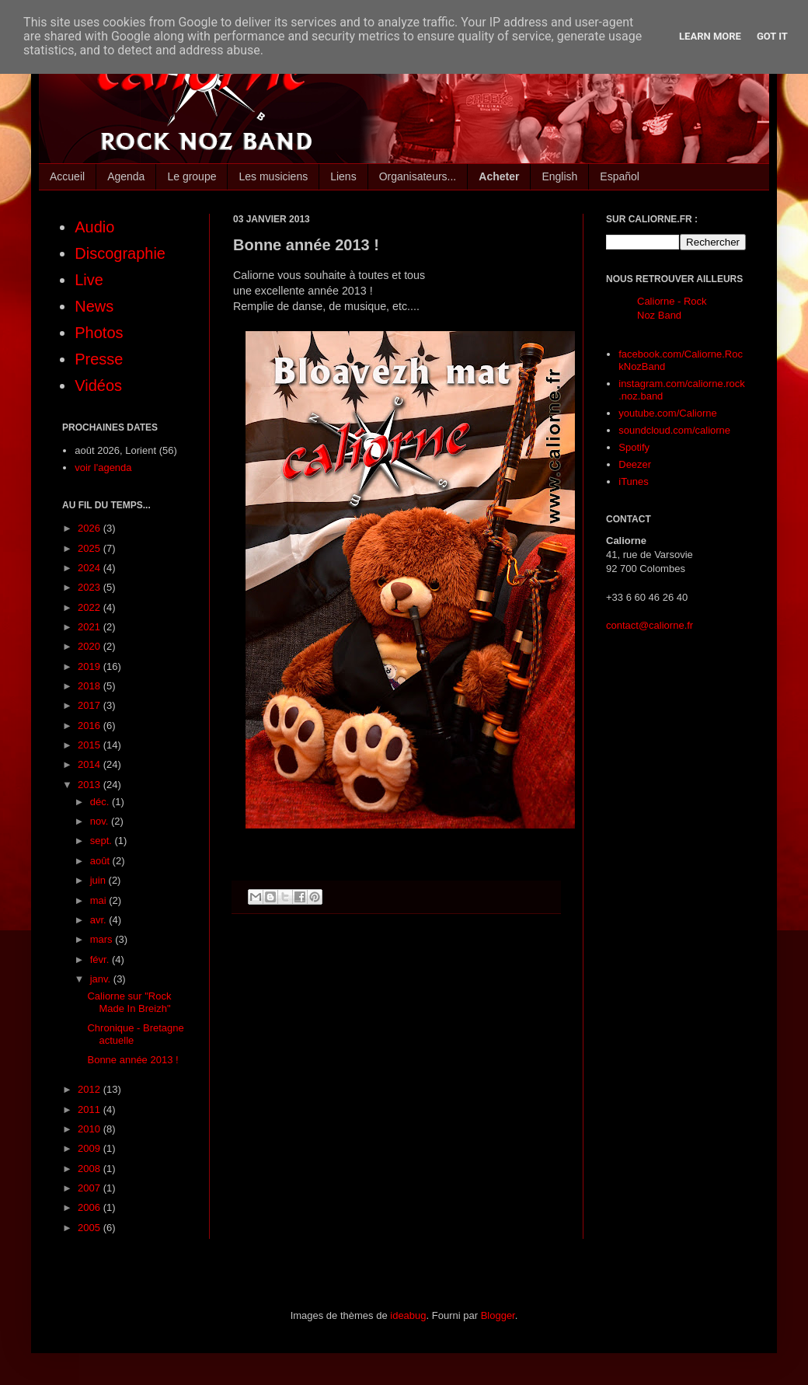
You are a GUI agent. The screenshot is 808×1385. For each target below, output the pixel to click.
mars (103, 939)
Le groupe (191, 176)
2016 (90, 725)
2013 (90, 784)
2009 (90, 1148)
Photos (99, 332)
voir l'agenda (103, 467)
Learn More (710, 36)
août (101, 861)
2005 (90, 1227)
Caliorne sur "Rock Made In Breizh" (129, 1002)
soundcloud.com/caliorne (674, 430)
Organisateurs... (418, 176)
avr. (100, 920)
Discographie (120, 253)
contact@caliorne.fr (649, 625)
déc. (101, 802)
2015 (90, 745)
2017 (90, 705)
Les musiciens (273, 176)
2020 (90, 646)
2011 (90, 1109)
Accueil (67, 176)
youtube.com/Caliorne (667, 413)
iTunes (633, 481)
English (559, 176)
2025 (90, 548)
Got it (772, 36)
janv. (101, 979)
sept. (102, 840)
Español (619, 176)
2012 (90, 1089)
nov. (100, 821)
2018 (90, 686)
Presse (99, 359)
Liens (343, 176)
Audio (94, 226)
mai (100, 900)
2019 (90, 666)
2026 (90, 528)
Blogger (498, 1315)
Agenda (126, 176)
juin (99, 880)
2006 (90, 1207)
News (94, 306)
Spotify (634, 447)
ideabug (408, 1315)
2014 (90, 764)
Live (89, 279)
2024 (90, 568)
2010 (90, 1129)
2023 (90, 587)
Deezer (634, 464)
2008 (90, 1168)
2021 (90, 627)
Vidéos (98, 385)
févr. (101, 959)
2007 (90, 1188)
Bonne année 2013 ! (132, 1060)
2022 (90, 607)
